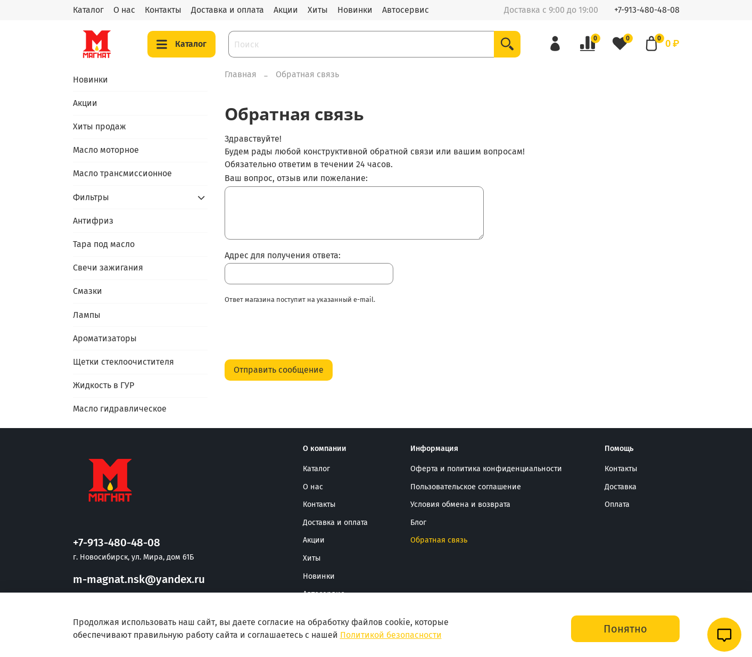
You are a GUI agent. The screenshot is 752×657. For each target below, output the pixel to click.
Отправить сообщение (279, 370)
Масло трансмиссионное (122, 173)
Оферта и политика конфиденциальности (486, 468)
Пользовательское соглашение (465, 486)
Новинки (355, 10)
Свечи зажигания (108, 267)
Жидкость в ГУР (103, 385)
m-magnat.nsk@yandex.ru (139, 579)
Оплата (617, 504)
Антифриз (93, 221)
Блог (418, 522)
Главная (241, 74)
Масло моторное (106, 150)
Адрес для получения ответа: (283, 255)
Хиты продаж (99, 126)
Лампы (87, 315)
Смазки (87, 291)
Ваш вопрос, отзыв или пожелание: (296, 178)
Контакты (163, 10)
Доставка (621, 486)
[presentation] (305, 335)
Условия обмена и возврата (460, 504)
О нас (124, 10)
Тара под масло (104, 244)
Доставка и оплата (227, 10)
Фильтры (91, 197)
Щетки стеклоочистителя (123, 362)
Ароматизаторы (105, 338)
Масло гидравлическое (120, 409)
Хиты (318, 10)
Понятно (625, 628)
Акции (286, 10)
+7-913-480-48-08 (647, 10)
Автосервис (405, 10)
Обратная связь (438, 540)
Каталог (88, 10)
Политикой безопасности (391, 635)
